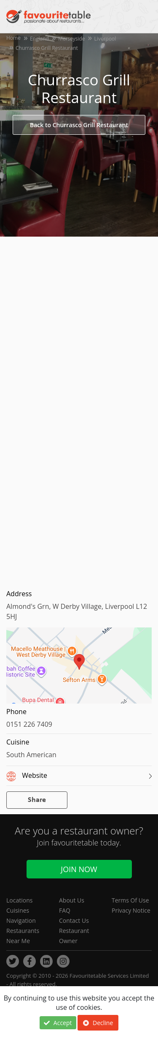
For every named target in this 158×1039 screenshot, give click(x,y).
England (39, 38)
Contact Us (74, 920)
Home (13, 37)
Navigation (21, 920)
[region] (79, 669)
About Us (71, 900)
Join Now (79, 869)
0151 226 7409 (29, 724)
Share (37, 800)
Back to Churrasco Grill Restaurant (79, 125)
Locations (19, 900)
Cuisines (17, 910)
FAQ (64, 910)
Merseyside (71, 38)
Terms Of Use (130, 900)
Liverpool (105, 38)
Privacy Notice (131, 910)
